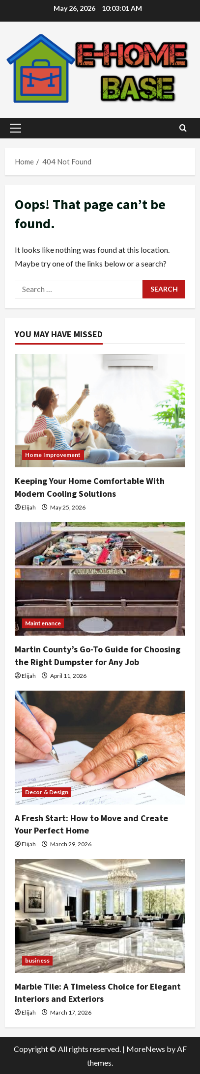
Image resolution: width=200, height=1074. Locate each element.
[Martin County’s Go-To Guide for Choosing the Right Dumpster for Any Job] (100, 579)
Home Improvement (53, 454)
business (37, 960)
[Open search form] (183, 127)
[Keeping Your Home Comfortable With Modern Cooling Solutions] (100, 410)
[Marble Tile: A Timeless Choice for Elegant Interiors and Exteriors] (100, 915)
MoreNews (145, 1048)
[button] (15, 128)
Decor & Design (46, 792)
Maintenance (43, 623)
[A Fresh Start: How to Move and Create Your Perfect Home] (100, 747)
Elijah (29, 507)
